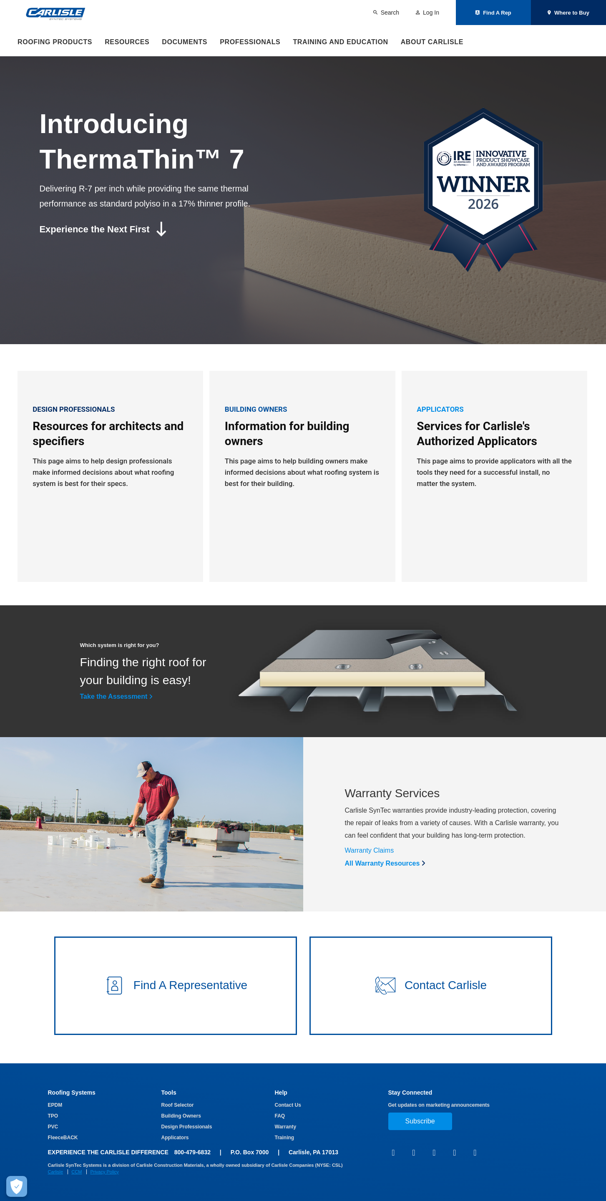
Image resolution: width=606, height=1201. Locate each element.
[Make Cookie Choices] (16, 1186)
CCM (76, 1171)
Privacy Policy (104, 1171)
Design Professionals (186, 1127)
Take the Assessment (114, 699)
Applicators (175, 1138)
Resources (127, 41)
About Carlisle (432, 41)
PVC (53, 1127)
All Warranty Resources (382, 866)
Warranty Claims (369, 853)
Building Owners (181, 1116)
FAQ (280, 1116)
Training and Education (340, 41)
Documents (184, 41)
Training (284, 1138)
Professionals (250, 41)
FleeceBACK (63, 1138)
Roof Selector (177, 1105)
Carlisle (55, 1171)
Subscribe (420, 1121)
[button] (175, 988)
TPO (53, 1116)
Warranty (286, 1127)
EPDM (55, 1105)
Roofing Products (55, 41)
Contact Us (288, 1105)
